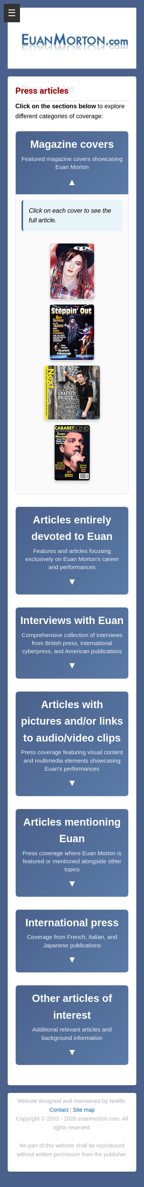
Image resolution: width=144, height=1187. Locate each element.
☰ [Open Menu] (12, 13)
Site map (84, 1110)
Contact (59, 1110)
